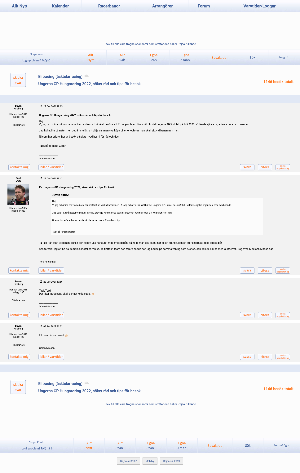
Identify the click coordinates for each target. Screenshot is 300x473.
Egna (153, 57)
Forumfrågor (281, 445)
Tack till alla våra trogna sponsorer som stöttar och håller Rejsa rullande (150, 44)
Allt (122, 57)
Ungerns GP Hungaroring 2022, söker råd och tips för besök (89, 84)
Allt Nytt (19, 6)
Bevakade (219, 57)
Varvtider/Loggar (260, 6)
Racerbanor (109, 6)
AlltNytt (90, 57)
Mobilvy (150, 461)
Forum (204, 6)
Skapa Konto (37, 54)
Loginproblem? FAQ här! (37, 60)
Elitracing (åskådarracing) (64, 76)
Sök (252, 57)
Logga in (284, 57)
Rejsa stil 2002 (128, 461)
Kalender (60, 6)
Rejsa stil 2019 (171, 461)
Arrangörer (162, 6)
